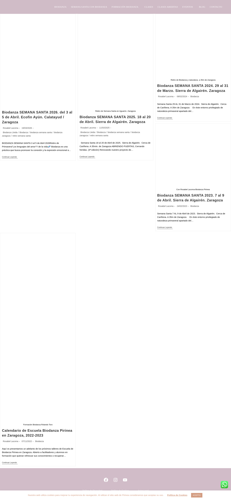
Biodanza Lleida (10, 132)
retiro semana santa (21, 136)
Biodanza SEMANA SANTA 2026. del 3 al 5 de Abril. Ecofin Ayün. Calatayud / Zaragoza (37, 117)
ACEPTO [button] (197, 495)
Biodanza (24, 132)
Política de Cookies (177, 495)
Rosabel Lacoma (10, 128)
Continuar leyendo (10, 157)
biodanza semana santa (41, 132)
